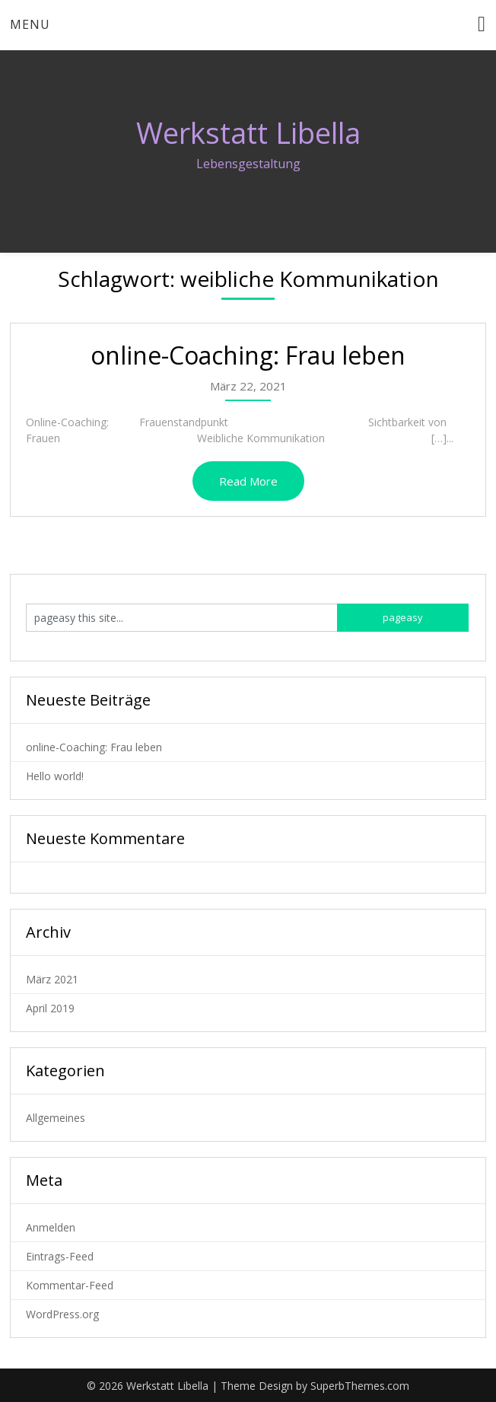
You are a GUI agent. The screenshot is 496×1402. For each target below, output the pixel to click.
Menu (30, 24)
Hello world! (55, 776)
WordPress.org (62, 1314)
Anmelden (50, 1227)
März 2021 (52, 979)
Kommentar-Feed (69, 1285)
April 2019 (50, 1008)
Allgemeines (55, 1117)
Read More (248, 481)
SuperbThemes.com (359, 1385)
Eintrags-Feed (60, 1256)
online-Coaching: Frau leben (248, 355)
